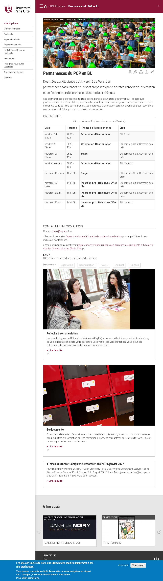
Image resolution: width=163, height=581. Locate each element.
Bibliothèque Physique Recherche (14, 51)
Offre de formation (12, 28)
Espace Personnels (12, 44)
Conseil (134, 264)
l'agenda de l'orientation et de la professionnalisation (94, 236)
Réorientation (86, 264)
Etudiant (119, 264)
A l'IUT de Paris (112, 542)
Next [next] (159, 530)
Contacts (8, 77)
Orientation (67, 264)
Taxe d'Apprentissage (14, 72)
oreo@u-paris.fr (62, 231)
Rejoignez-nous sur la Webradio (14, 65)
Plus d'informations (27, 578)
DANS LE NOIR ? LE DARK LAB (62, 542)
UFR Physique (11, 23)
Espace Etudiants (12, 39)
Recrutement (10, 58)
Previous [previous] (39, 530)
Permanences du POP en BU (83, 6)
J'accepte (123, 565)
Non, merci (138, 566)
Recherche (8, 34)
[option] (70, 530)
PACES (104, 264)
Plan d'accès (47, 560)
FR (158, 6)
